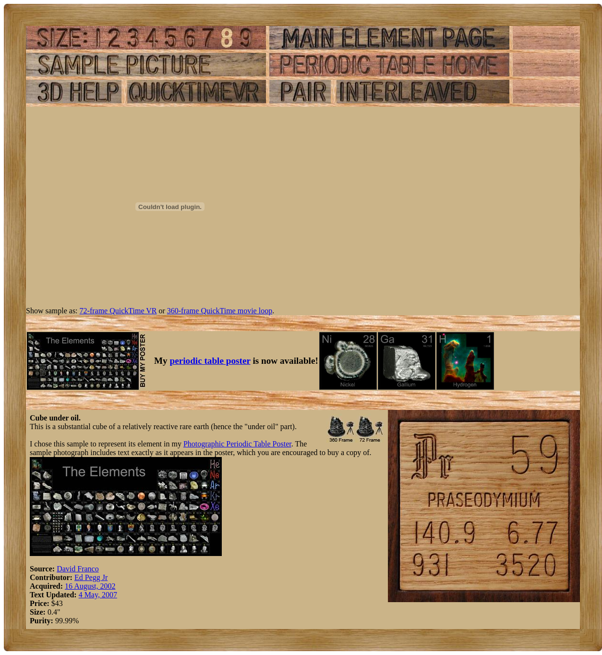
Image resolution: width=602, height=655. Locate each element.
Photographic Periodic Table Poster (237, 444)
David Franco (78, 569)
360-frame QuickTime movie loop (219, 311)
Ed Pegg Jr (91, 577)
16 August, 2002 (90, 586)
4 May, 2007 (98, 595)
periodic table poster (210, 361)
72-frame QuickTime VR (118, 311)
